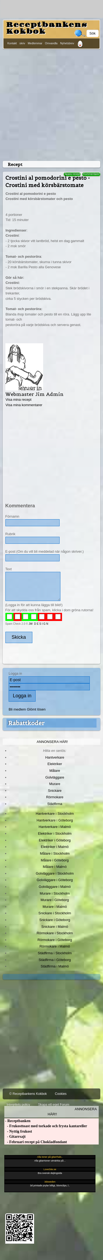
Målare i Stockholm (55, 853)
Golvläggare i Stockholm (55, 873)
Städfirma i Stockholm (55, 953)
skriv (22, 43)
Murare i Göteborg (54, 900)
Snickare (54, 791)
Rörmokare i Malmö (54, 946)
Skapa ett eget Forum (53, 1104)
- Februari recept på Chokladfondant (35, 1142)
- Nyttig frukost (18, 1131)
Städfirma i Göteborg (55, 960)
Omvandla (51, 43)
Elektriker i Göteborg (55, 840)
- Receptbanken (17, 1121)
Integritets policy (18, 1104)
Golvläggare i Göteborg (55, 880)
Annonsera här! (52, 742)
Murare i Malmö (55, 907)
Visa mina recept (18, 400)
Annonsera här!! (72, 1111)
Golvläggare (54, 777)
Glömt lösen (36, 709)
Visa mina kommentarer (23, 405)
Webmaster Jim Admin (34, 394)
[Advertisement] (50, 104)
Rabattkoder (26, 723)
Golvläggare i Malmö (55, 887)
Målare (54, 771)
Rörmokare (54, 797)
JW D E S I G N (38, 623)
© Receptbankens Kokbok (28, 1094)
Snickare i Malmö (54, 927)
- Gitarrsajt (15, 1137)
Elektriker (54, 764)
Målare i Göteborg (55, 860)
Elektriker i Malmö (55, 847)
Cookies (60, 1094)
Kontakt (12, 43)
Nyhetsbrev (67, 43)
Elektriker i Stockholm (55, 833)
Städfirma (54, 804)
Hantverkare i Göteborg (55, 820)
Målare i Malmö (55, 867)
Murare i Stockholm (55, 893)
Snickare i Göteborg (54, 920)
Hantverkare (54, 757)
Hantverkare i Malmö (55, 827)
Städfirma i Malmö (55, 966)
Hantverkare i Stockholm (55, 813)
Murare (54, 784)
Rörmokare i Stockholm (55, 933)
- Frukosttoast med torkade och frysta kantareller (45, 1126)
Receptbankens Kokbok (46, 28)
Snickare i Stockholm (55, 913)
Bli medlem (17, 709)
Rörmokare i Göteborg (54, 940)
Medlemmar (35, 43)
